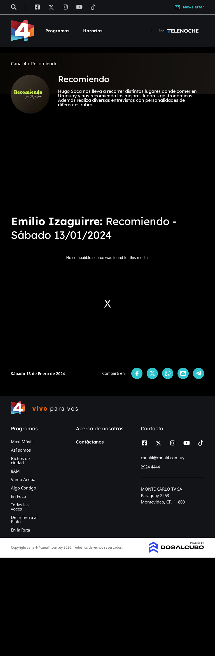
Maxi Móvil (21, 441)
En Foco (18, 496)
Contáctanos (90, 442)
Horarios (92, 30)
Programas (57, 30)
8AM (15, 471)
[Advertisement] (107, 168)
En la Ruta (20, 530)
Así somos (21, 450)
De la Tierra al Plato (24, 519)
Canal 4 (18, 63)
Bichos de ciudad (20, 460)
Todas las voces (20, 507)
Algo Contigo (23, 488)
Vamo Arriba (23, 479)
